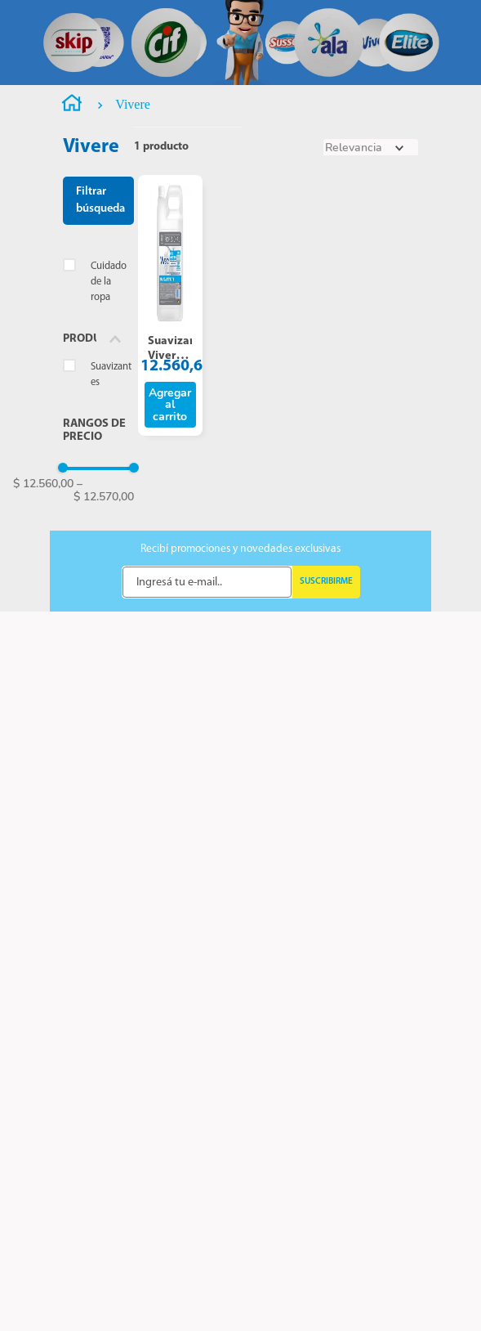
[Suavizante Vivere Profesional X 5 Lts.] (170, 483)
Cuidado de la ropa (109, 460)
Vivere (132, 282)
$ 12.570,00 (103, 668)
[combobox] (247, 50)
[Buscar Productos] (309, 50)
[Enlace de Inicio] (72, 284)
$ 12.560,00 (43, 662)
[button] (98, 517)
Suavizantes (111, 553)
